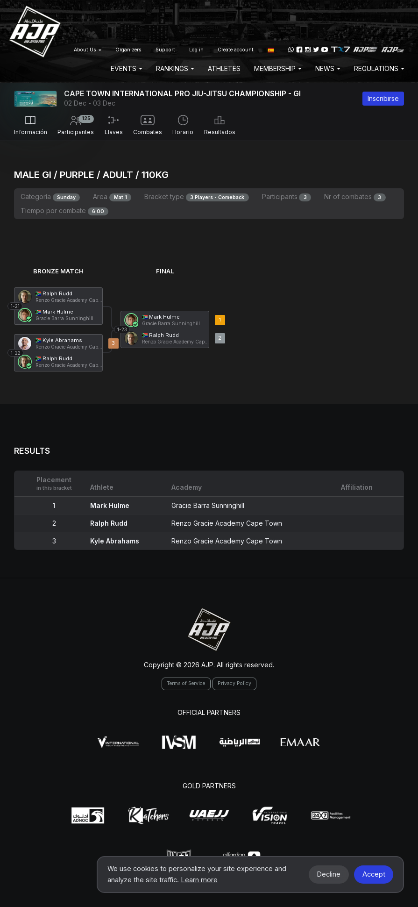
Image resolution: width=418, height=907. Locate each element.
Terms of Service (186, 683)
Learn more (199, 880)
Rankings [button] (175, 68)
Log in (196, 50)
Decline (328, 874)
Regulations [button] (379, 68)
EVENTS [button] (126, 68)
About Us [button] (87, 50)
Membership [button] (277, 68)
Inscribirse (383, 98)
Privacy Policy (234, 683)
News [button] (327, 68)
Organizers (128, 50)
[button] (271, 50)
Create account (236, 50)
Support (165, 50)
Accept (373, 874)
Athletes (224, 68)
